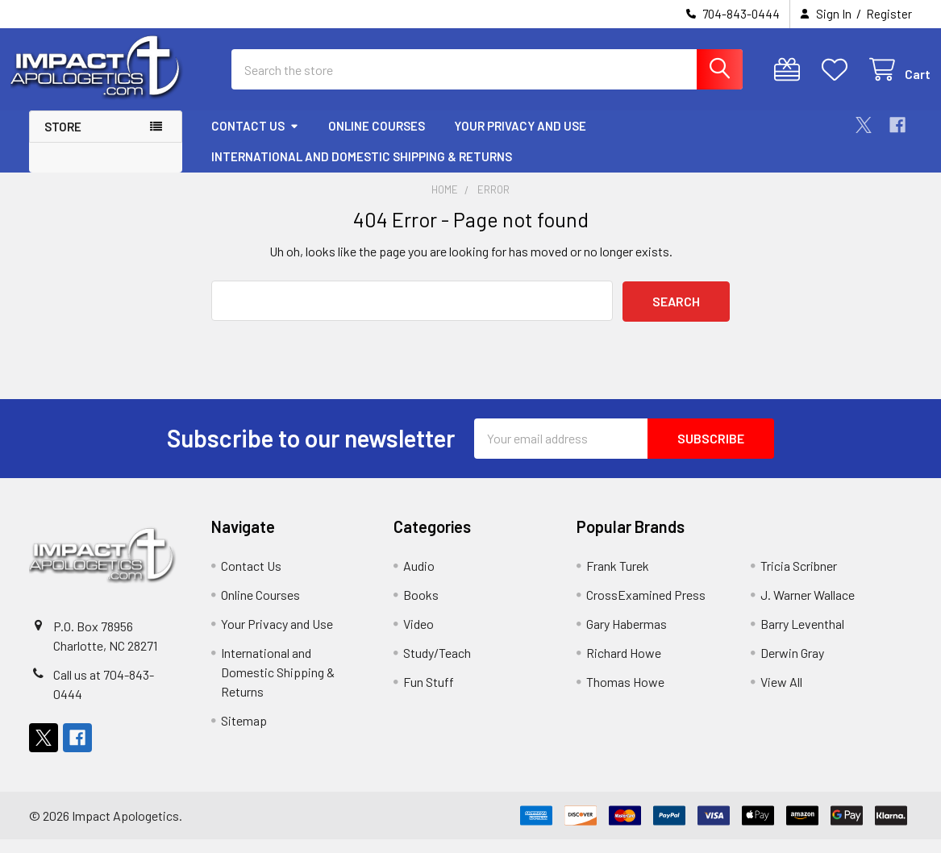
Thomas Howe (625, 695)
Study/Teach (437, 666)
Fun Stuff (428, 695)
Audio (419, 579)
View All (781, 695)
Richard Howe (623, 666)
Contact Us (255, 139)
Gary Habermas (626, 637)
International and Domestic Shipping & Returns (361, 170)
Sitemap (244, 734)
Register (889, 13)
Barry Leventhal (802, 637)
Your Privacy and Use (520, 139)
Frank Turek (617, 579)
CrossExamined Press (646, 608)
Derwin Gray (792, 666)
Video (418, 637)
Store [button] (62, 140)
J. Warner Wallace (807, 608)
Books (421, 608)
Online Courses (376, 139)
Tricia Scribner (798, 579)
